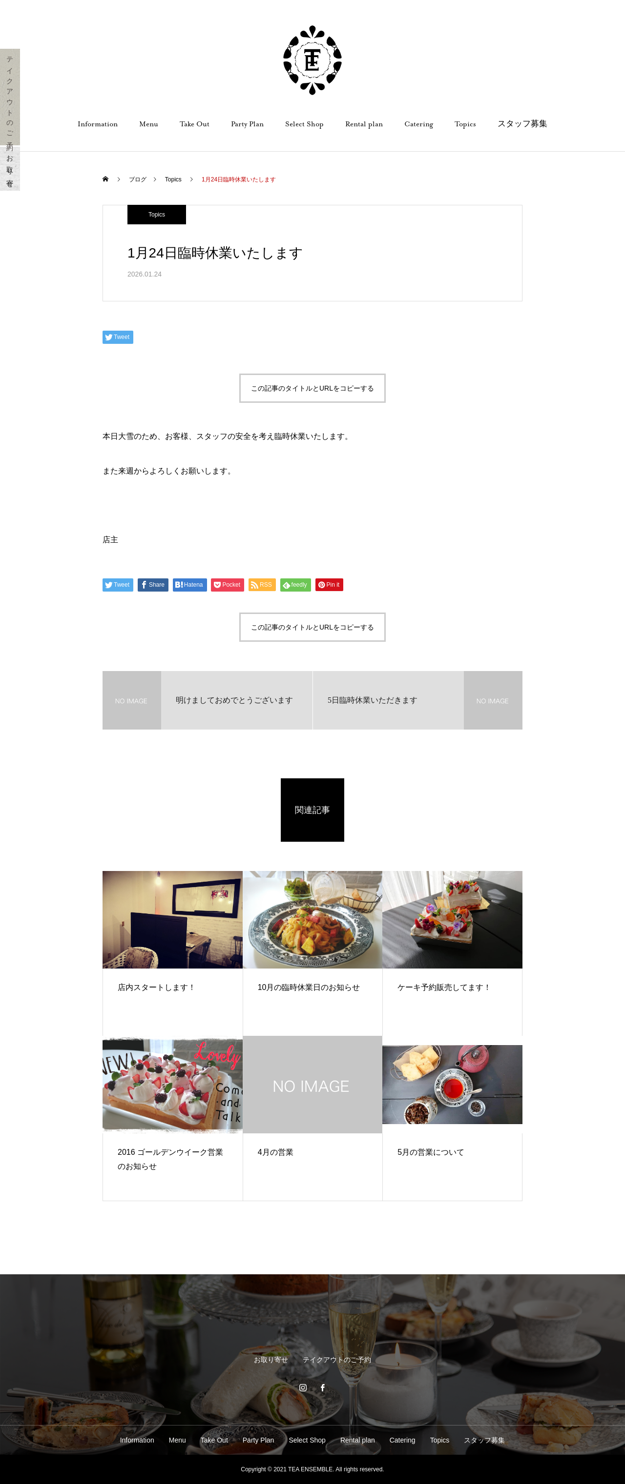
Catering (418, 124)
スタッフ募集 (522, 124)
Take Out (194, 124)
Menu (148, 124)
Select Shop (304, 124)
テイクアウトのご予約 (10, 97)
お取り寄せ (10, 168)
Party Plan (247, 124)
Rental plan (364, 124)
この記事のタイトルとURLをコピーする (312, 388)
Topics (465, 124)
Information (98, 124)
